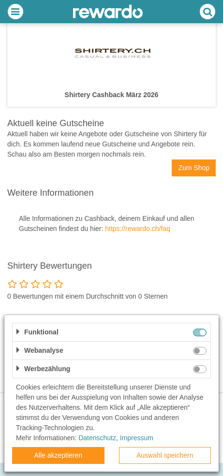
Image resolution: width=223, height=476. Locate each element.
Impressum (136, 438)
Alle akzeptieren (58, 455)
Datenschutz (97, 438)
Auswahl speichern (164, 455)
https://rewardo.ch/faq (137, 228)
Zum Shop (193, 168)
